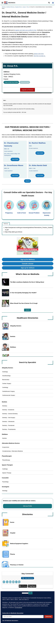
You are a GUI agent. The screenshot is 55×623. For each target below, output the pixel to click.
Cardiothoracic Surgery (8, 391)
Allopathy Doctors (18, 6)
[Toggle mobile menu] (2, 3)
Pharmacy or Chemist (16, 565)
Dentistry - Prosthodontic (9, 429)
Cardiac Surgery (6, 383)
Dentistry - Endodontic (8, 409)
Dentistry (4, 406)
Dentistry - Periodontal (8, 425)
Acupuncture (5, 447)
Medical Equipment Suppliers (19, 543)
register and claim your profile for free (25, 30)
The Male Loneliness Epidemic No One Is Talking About (27, 282)
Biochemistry (5, 379)
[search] (25, 593)
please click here (39, 53)
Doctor (12, 522)
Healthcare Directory (10, 6)
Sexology (4, 490)
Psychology (5, 481)
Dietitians (13, 347)
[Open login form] (53, 3)
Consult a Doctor (27, 263)
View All (27, 181)
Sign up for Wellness (28, 259)
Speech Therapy (6, 473)
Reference (6, 223)
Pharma (12, 554)
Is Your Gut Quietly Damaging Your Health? (23, 292)
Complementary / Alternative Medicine (12, 451)
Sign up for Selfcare (27, 268)
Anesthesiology (6, 375)
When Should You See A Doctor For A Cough (24, 303)
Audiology (5, 469)
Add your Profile (27, 506)
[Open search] (49, 3)
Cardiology (5, 387)
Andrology (5, 371)
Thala (28, 6)
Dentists (12, 336)
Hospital (12, 533)
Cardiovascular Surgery (8, 395)
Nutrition (4, 438)
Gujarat (24, 6)
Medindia (3, 6)
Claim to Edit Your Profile (11, 82)
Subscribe (48, 616)
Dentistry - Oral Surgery (8, 417)
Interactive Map (25, 82)
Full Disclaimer (18, 607)
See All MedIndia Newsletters (10, 620)
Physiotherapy (6, 460)
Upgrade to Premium (27, 89)
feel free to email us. (39, 56)
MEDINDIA (9, 2)
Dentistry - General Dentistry (10, 413)
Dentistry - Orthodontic (8, 421)
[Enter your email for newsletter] (23, 616)
